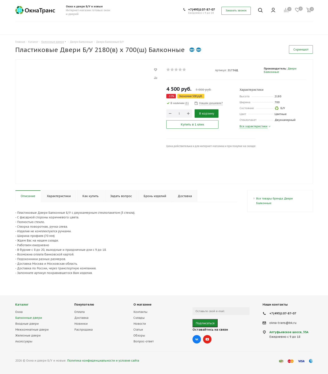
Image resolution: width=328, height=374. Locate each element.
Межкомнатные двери (32, 329)
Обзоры (139, 335)
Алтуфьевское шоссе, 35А (288, 332)
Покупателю (84, 304)
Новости (139, 324)
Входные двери (27, 324)
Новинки (81, 324)
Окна (19, 312)
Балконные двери (28, 318)
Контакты (140, 312)
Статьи (138, 329)
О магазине (142, 304)
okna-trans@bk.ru (283, 323)
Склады (139, 318)
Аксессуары (23, 341)
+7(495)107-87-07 (201, 9)
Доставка (81, 318)
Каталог (21, 304)
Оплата (79, 312)
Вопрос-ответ (143, 341)
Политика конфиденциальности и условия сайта (103, 360)
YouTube (207, 339)
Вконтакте (196, 339)
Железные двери (28, 335)
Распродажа (83, 329)
